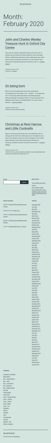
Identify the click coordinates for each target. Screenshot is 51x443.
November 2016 (36, 349)
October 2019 (35, 308)
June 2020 (34, 290)
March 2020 (35, 297)
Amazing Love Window (9, 374)
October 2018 (35, 317)
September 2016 (36, 353)
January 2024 (35, 220)
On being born (15, 86)
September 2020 (36, 283)
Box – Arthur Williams (9, 379)
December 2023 (36, 222)
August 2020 (35, 285)
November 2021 (36, 256)
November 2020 (36, 279)
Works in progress (8, 424)
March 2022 (35, 249)
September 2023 (36, 227)
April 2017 (34, 340)
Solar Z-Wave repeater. (38, 187)
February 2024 (35, 218)
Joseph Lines (16, 210)
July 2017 (34, 333)
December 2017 (36, 326)
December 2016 (36, 346)
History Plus (28, 152)
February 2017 (35, 344)
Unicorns (5, 419)
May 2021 (34, 267)
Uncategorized (7, 417)
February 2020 (35, 299)
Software (15, 71)
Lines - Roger (20, 153)
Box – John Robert (8, 383)
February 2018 (35, 324)
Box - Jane (15, 109)
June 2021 (34, 265)
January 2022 (35, 252)
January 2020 (35, 301)
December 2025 (36, 204)
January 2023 (35, 234)
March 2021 (35, 270)
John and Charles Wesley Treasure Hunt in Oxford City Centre (25, 44)
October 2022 (35, 238)
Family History (21, 109)
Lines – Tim (6, 406)
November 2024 (36, 211)
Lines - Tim (25, 153)
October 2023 (35, 225)
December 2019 (36, 304)
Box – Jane (6, 381)
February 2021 (35, 272)
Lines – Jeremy (7, 401)
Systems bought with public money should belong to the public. (39, 193)
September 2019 (36, 310)
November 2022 (36, 236)
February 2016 (35, 362)
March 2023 (35, 231)
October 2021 (35, 258)
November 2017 (36, 328)
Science (5, 410)
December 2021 (36, 254)
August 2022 (35, 243)
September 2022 (36, 240)
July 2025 (34, 207)
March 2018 (35, 321)
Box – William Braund (9, 388)
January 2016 (35, 364)
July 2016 (34, 358)
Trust (4, 415)
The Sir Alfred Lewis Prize (38, 183)
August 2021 (35, 261)
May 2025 (34, 209)
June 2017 (34, 335)
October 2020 (35, 281)
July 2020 (34, 288)
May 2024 (34, 213)
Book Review (6, 376)
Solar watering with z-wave (39, 190)
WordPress (17, 436)
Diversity (5, 390)
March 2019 (35, 312)
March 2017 (35, 342)
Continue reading (17, 102)
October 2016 (35, 351)
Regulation (6, 408)
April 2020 (34, 294)
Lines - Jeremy (12, 153)
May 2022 (34, 245)
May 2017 (34, 337)
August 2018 (35, 319)
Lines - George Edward (36, 152)
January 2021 (35, 274)
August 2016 (35, 355)
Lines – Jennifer (7, 399)
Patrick (5, 220)
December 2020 (36, 276)
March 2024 (35, 216)
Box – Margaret (7, 385)
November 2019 (36, 306)
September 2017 (36, 331)
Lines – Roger (7, 403)
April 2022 (34, 247)
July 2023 (34, 229)
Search (5, 179)
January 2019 (35, 315)
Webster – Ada (7, 421)
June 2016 (34, 360)
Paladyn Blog (25, 4)
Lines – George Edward (9, 397)
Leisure (34, 185)
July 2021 (34, 263)
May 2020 (34, 292)
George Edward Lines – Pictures (17, 226)
